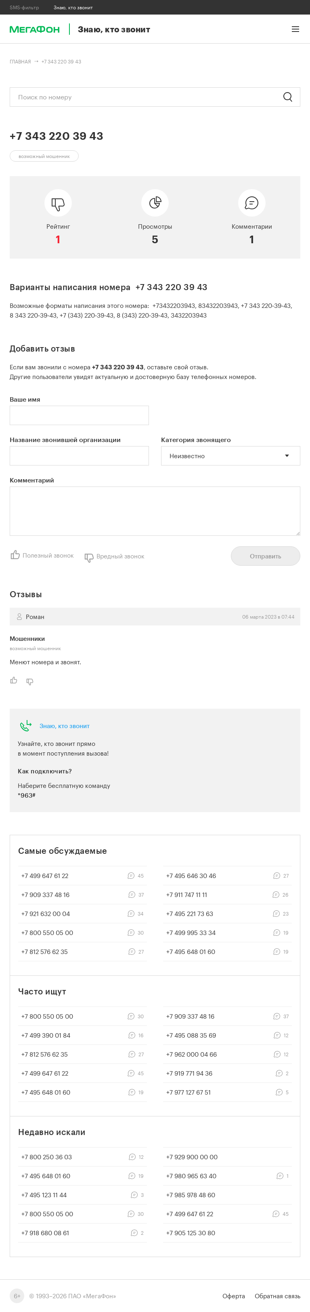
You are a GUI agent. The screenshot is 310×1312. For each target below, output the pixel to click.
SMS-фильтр (24, 7)
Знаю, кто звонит (65, 725)
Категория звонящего (196, 439)
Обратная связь (277, 1295)
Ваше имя (25, 399)
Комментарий (32, 480)
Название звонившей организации (65, 439)
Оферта (233, 1295)
